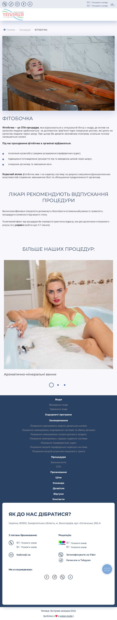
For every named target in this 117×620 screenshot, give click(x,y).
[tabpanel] (58, 318)
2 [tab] (58, 385)
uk (112, 4)
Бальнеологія (58, 462)
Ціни (59, 477)
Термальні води (58, 409)
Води (58, 399)
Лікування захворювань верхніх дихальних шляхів (58, 425)
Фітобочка (41, 30)
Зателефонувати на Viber (81, 554)
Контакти (59, 499)
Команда (58, 482)
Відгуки (58, 493)
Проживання (58, 472)
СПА (58, 466)
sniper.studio (66, 616)
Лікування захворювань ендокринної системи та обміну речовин (58, 430)
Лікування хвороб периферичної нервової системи (58, 447)
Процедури (25, 30)
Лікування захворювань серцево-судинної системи (58, 438)
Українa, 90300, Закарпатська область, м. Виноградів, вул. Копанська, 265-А (55, 523)
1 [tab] (51, 385)
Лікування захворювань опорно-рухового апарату (58, 434)
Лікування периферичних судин (58, 442)
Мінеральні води (58, 404)
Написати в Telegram (78, 560)
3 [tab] (64, 385)
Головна (10, 30)
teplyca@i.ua (24, 554)
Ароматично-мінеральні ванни (30, 374)
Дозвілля (58, 488)
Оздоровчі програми (58, 414)
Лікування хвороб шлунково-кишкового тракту (58, 451)
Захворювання (58, 420)
